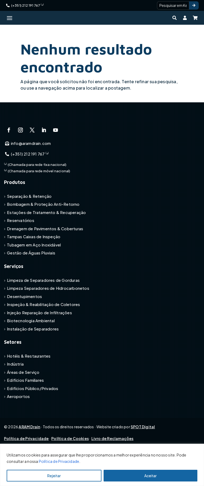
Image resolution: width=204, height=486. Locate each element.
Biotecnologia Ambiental (31, 345)
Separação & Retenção (29, 221)
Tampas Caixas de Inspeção (33, 262)
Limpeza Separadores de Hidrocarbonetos (48, 313)
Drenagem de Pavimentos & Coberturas (45, 253)
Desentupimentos (24, 321)
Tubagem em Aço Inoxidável (34, 270)
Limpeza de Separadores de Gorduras (43, 305)
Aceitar (150, 475)
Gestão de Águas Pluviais (31, 278)
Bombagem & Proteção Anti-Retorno (43, 229)
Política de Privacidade (59, 461)
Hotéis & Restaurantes (28, 381)
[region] (102, 465)
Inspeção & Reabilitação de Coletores (43, 329)
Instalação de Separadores (33, 354)
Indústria (15, 389)
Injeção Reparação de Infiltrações (39, 337)
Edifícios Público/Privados (32, 413)
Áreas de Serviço (23, 397)
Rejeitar (54, 475)
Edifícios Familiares (25, 405)
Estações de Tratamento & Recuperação (46, 237)
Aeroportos (18, 421)
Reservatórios (20, 245)
